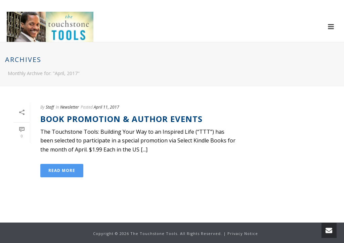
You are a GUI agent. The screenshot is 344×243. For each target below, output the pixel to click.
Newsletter (69, 107)
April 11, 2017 (106, 107)
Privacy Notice (242, 233)
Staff (50, 107)
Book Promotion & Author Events (121, 118)
